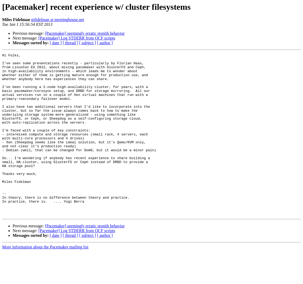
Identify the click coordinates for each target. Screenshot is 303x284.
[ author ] (105, 43)
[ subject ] (87, 43)
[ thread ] (70, 43)
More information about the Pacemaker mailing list (45, 279)
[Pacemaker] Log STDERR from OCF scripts (76, 38)
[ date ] (56, 43)
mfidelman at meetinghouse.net (57, 19)
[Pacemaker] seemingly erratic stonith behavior (85, 33)
